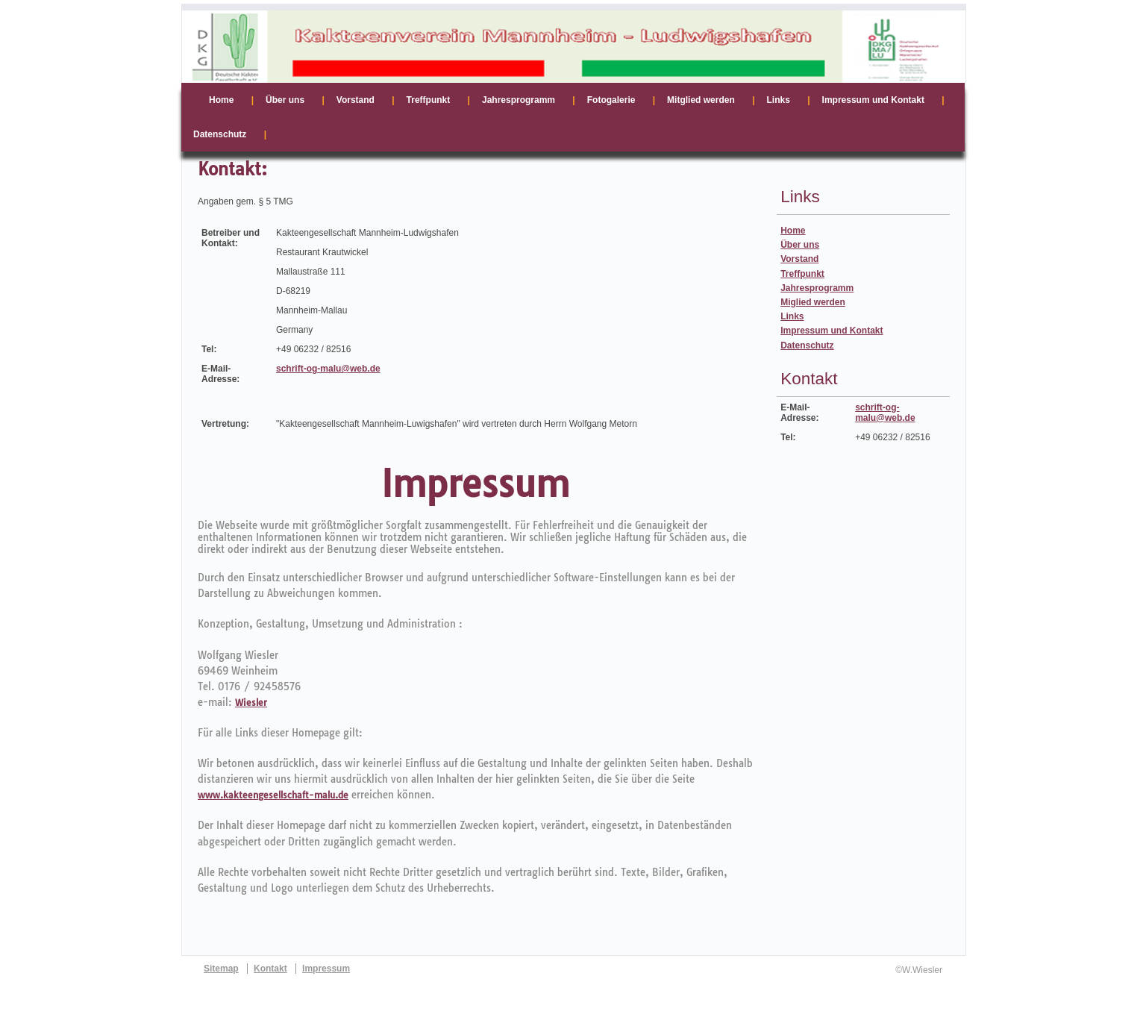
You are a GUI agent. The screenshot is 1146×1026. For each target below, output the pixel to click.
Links (792, 316)
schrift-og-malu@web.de (328, 368)
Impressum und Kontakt (831, 330)
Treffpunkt (802, 274)
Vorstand (799, 259)
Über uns (799, 245)
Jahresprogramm (817, 288)
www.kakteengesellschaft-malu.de (273, 795)
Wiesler (251, 702)
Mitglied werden (701, 100)
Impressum (326, 968)
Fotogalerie (611, 100)
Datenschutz (806, 345)
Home (792, 230)
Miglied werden (812, 302)
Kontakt (270, 968)
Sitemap (221, 968)
